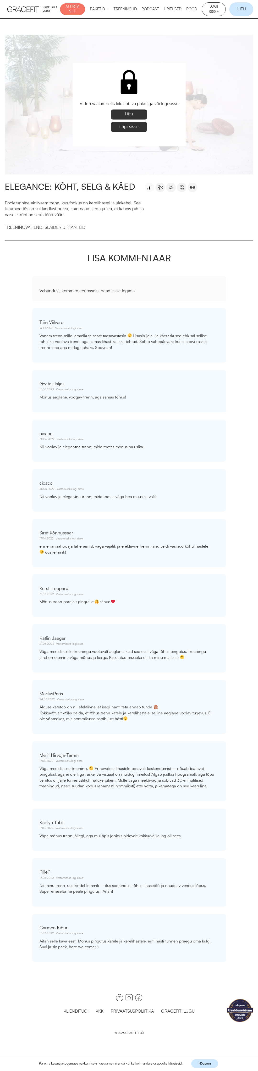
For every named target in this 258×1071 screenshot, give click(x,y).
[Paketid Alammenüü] (108, 9)
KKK (100, 1011)
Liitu (241, 9)
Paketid (97, 9)
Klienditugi (76, 1011)
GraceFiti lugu (178, 1011)
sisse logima (123, 291)
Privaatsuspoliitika (132, 1011)
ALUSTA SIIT (73, 9)
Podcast (150, 9)
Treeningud (125, 9)
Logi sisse (214, 9)
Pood (191, 9)
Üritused (172, 9)
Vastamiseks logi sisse (68, 328)
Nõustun (204, 1063)
